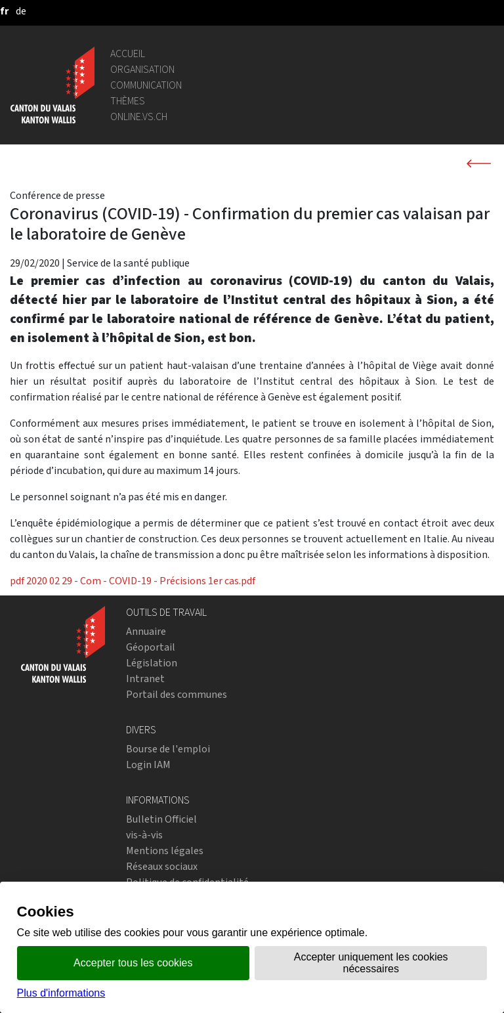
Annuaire (146, 631)
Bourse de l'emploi (168, 749)
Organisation (142, 69)
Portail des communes (176, 694)
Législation (151, 663)
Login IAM (148, 764)
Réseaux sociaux (162, 866)
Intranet (145, 678)
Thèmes (127, 101)
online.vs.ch (138, 116)
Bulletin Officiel (161, 819)
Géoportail (150, 647)
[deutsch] (21, 11)
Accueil (127, 53)
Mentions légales (164, 850)
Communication (146, 85)
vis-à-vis (144, 835)
